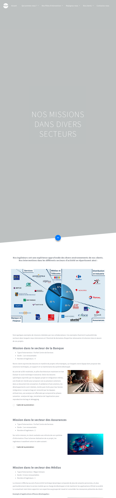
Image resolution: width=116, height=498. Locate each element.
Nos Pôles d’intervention (51, 6)
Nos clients (87, 6)
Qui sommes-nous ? (29, 6)
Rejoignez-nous (72, 6)
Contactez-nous (103, 6)
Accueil (14, 6)
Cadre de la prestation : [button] (25, 405)
